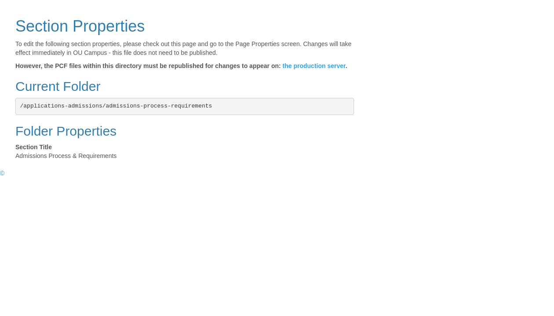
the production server (314, 65)
